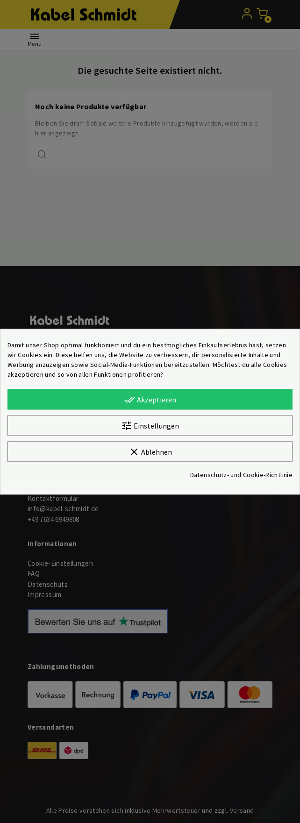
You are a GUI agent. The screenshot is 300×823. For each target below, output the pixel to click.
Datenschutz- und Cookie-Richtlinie (241, 475)
